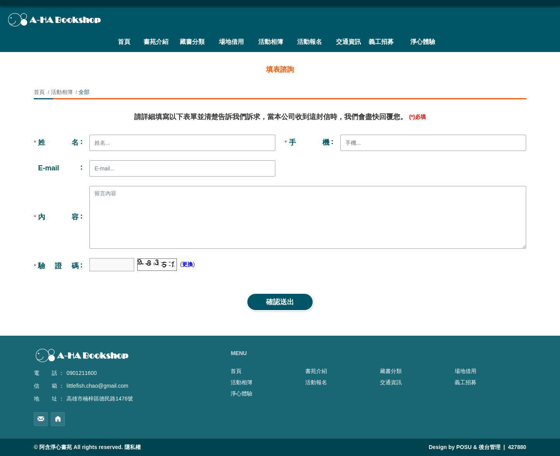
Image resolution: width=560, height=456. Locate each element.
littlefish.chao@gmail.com (97, 386)
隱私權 (132, 447)
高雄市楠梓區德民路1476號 (99, 398)
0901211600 (81, 373)
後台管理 (489, 447)
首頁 (40, 92)
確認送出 (280, 302)
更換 (187, 264)
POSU (464, 447)
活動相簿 (62, 92)
